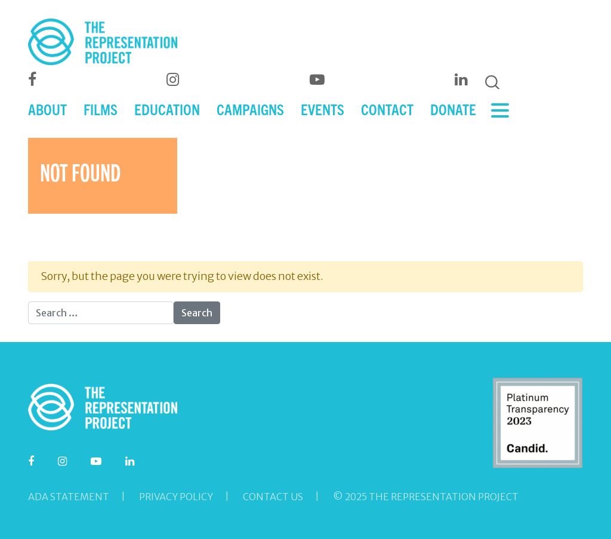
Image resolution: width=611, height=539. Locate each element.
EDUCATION (167, 109)
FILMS (101, 109)
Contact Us (273, 497)
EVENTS (322, 109)
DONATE (453, 109)
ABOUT (47, 109)
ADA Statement (68, 497)
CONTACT (387, 109)
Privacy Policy (176, 497)
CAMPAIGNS (250, 109)
